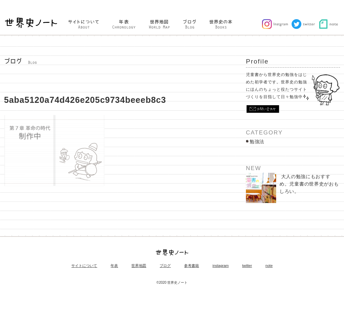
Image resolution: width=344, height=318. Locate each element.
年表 (114, 266)
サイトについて (84, 266)
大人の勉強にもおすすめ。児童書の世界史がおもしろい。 (292, 188)
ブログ (165, 266)
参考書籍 (191, 266)
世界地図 (138, 266)
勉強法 (257, 141)
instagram (220, 266)
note (268, 266)
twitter (247, 266)
